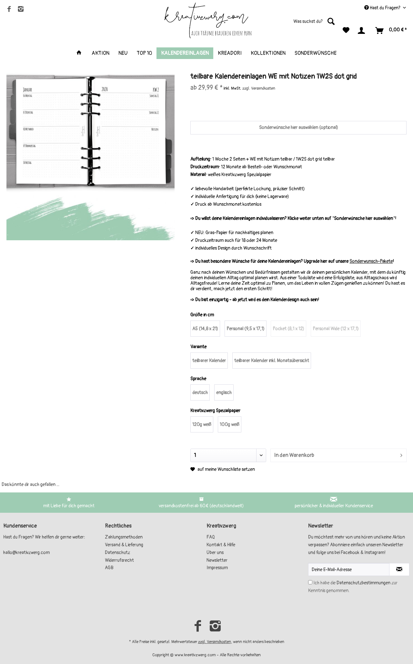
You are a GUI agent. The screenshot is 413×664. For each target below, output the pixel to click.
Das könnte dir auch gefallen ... (30, 484)
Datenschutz (117, 552)
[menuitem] (298, 24)
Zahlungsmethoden (124, 537)
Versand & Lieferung (124, 545)
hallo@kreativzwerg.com (26, 552)
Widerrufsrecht (119, 560)
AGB (109, 567)
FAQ (210, 537)
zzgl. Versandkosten (214, 641)
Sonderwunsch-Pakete (371, 261)
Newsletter (216, 560)
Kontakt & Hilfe (220, 545)
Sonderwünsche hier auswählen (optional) (298, 127)
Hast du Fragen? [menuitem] (382, 8)
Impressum (217, 567)
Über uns (215, 552)
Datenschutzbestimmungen (363, 583)
